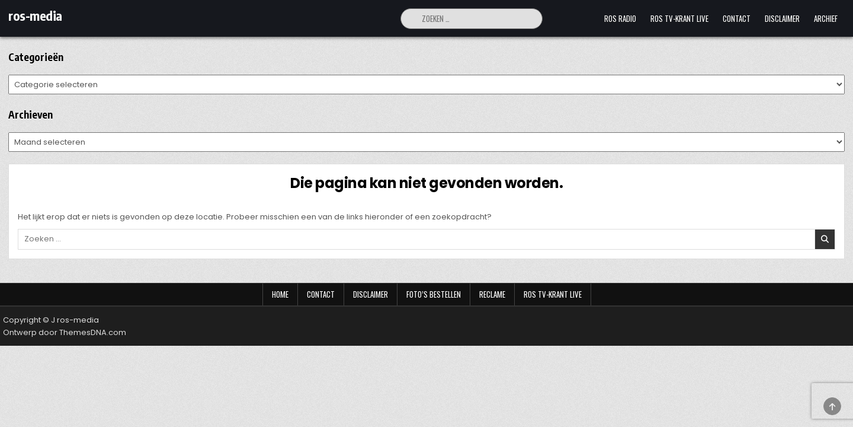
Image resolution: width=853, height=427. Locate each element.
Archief (826, 18)
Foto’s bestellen (433, 294)
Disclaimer (782, 18)
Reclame (492, 294)
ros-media (35, 15)
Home (280, 294)
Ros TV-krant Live (679, 18)
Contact (737, 18)
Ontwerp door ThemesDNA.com (64, 332)
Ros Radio (620, 18)
